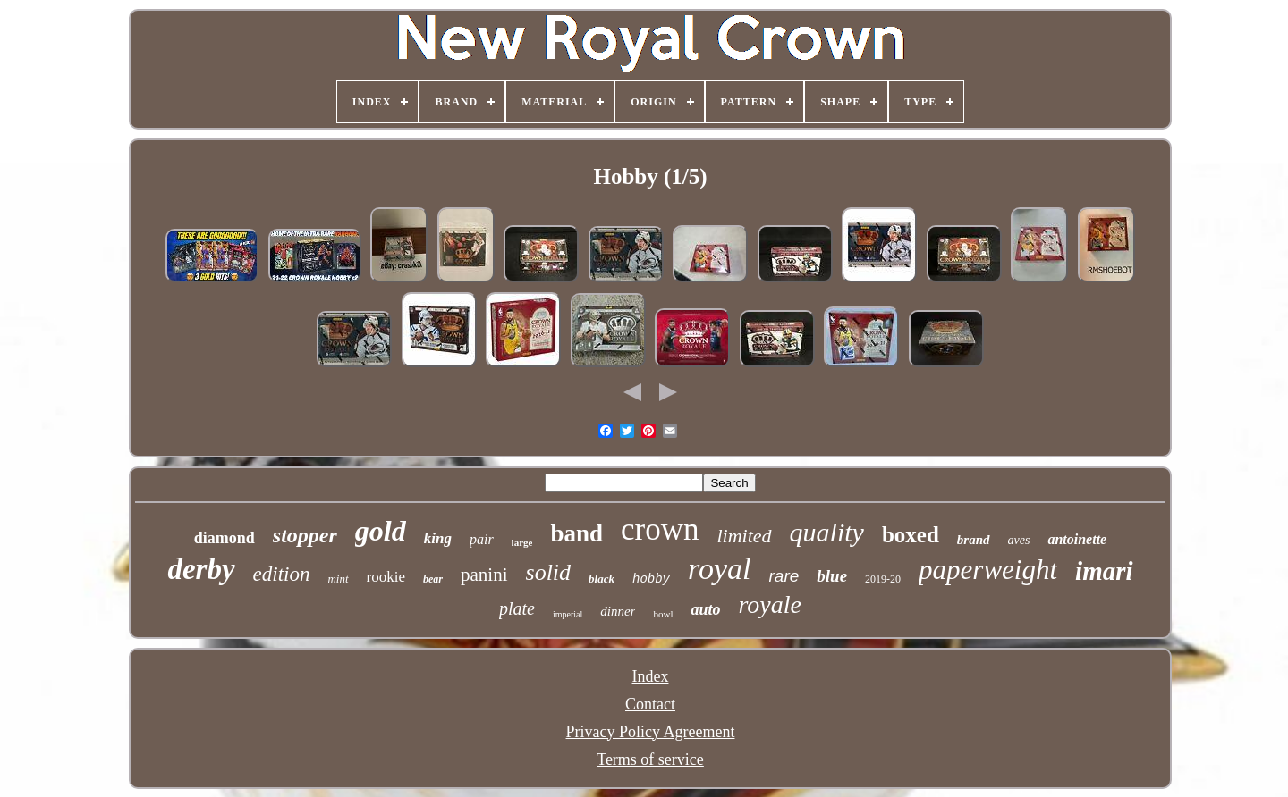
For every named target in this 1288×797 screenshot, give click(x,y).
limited (743, 535)
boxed (910, 535)
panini (484, 574)
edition (281, 574)
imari (1103, 571)
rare (784, 575)
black (601, 578)
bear (433, 579)
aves (1019, 540)
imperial (567, 614)
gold (380, 531)
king (438, 538)
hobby (651, 579)
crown (660, 529)
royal (719, 568)
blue (832, 575)
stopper (305, 535)
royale (770, 604)
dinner (617, 611)
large (522, 542)
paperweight (988, 569)
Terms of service (650, 759)
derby (200, 569)
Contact (650, 704)
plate (517, 608)
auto (705, 609)
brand (973, 540)
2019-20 (883, 579)
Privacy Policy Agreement (650, 732)
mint (337, 578)
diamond (224, 538)
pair (482, 539)
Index (650, 676)
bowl (663, 613)
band (576, 533)
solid (549, 572)
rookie (386, 576)
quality (827, 532)
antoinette (1076, 539)
